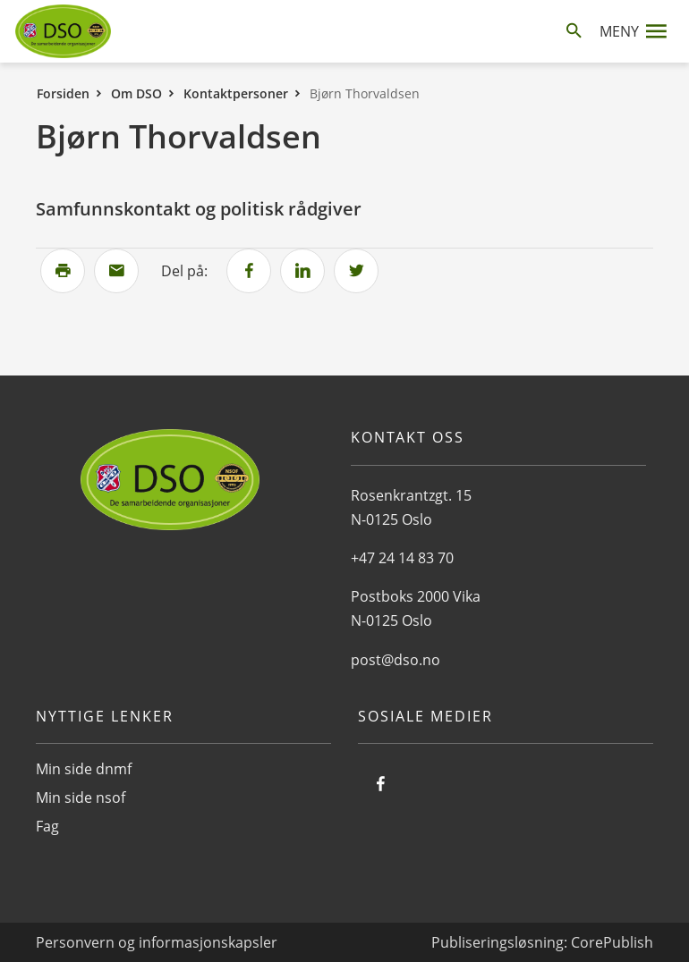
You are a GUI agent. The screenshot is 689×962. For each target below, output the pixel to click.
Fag (47, 826)
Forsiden (63, 93)
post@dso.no (395, 660)
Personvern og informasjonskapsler (156, 942)
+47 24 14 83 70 (402, 558)
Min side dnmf (84, 769)
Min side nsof (80, 797)
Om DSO (136, 93)
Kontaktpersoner (235, 93)
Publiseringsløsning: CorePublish (542, 942)
